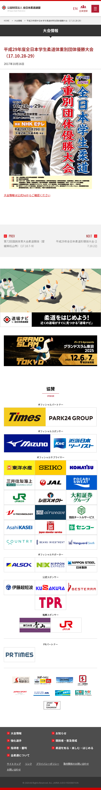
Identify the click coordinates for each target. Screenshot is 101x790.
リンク (28, 763)
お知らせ (61, 733)
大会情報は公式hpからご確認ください (27, 195)
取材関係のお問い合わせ (76, 763)
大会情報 (16, 733)
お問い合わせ (14, 769)
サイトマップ (14, 763)
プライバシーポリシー (47, 763)
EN (75, 8)
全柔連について (20, 755)
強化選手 (16, 740)
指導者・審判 (19, 748)
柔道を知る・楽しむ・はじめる (74, 748)
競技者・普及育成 (66, 740)
